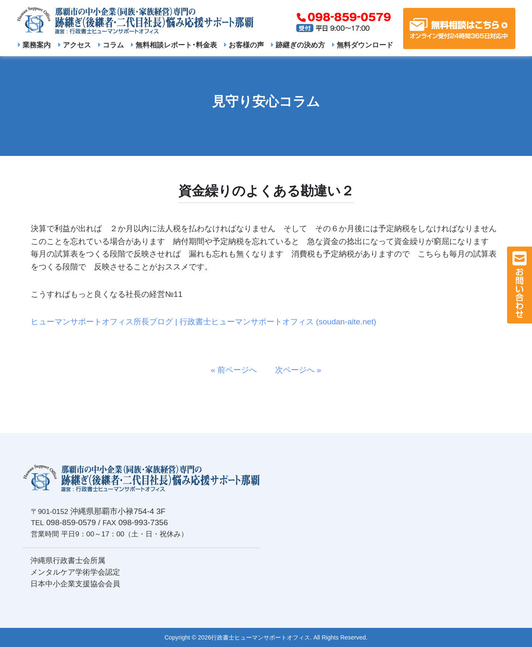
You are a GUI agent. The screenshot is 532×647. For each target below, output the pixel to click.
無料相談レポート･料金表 (174, 45)
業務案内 (34, 45)
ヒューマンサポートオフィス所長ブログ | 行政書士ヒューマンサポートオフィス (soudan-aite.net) (203, 321)
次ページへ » (294, 369)
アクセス (74, 45)
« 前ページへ (238, 369)
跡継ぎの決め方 (298, 45)
